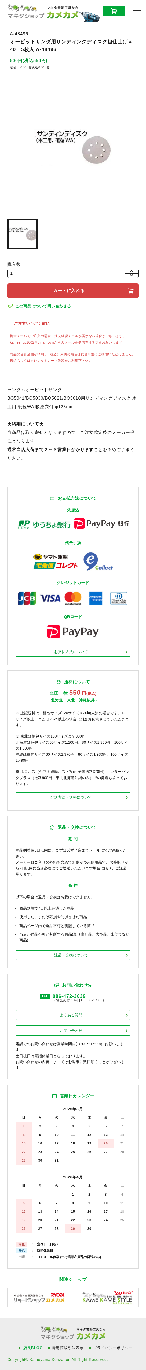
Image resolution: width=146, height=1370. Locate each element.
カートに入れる (69, 290)
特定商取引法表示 (68, 1348)
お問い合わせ (71, 1030)
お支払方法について (71, 652)
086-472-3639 (69, 996)
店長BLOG (33, 1348)
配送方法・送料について (71, 797)
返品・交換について (71, 955)
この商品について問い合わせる (43, 306)
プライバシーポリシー (113, 1348)
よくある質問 (71, 1015)
